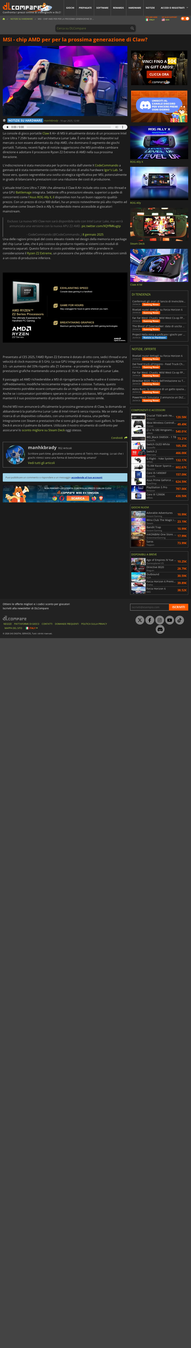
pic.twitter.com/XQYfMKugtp (101, 226)
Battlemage (24, 192)
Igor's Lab (111, 170)
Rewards (118, 7)
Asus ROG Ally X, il (42, 197)
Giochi (70, 7)
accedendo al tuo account (86, 477)
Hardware (134, 7)
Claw (45, 133)
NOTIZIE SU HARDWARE (25, 120)
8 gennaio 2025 (93, 234)
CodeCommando (106, 165)
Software (102, 7)
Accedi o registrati (173, 7)
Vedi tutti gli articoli (41, 463)
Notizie (150, 7)
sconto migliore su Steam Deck (43, 430)
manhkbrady (51, 120)
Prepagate (85, 7)
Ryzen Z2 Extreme (39, 253)
